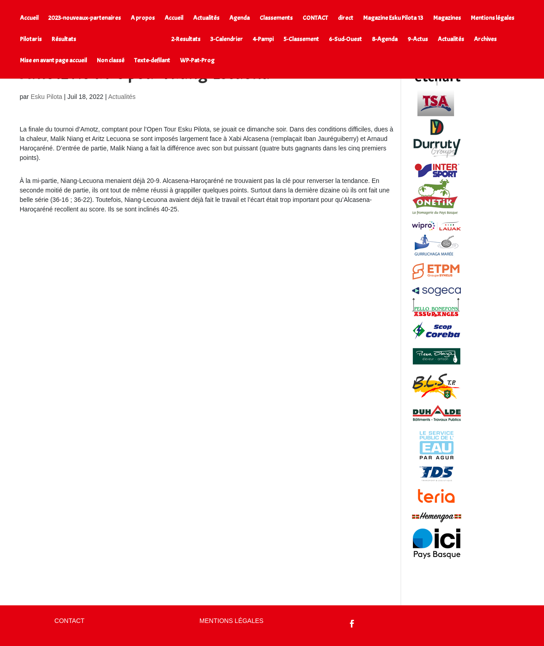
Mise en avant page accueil (53, 60)
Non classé (110, 60)
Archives (485, 39)
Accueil (29, 18)
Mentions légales (492, 18)
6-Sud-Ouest (345, 39)
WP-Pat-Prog (197, 60)
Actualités (206, 18)
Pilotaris (31, 39)
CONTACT (315, 18)
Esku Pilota (46, 96)
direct (345, 18)
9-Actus (417, 39)
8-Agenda (384, 39)
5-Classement (301, 39)
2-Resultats (185, 39)
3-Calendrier (226, 39)
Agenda (239, 18)
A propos (143, 18)
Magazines (447, 18)
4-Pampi (263, 39)
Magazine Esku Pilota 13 (393, 18)
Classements (276, 18)
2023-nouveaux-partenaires (84, 18)
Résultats (64, 39)
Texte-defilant (152, 60)
